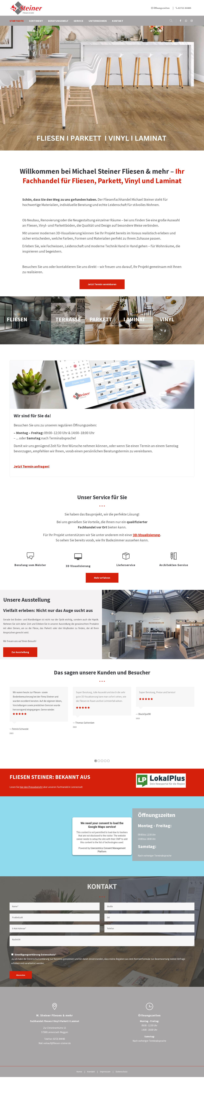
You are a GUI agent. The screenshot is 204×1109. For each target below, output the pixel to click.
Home (79, 1071)
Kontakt (91, 1071)
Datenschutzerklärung (38, 958)
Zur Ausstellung (20, 652)
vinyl (178, 320)
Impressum (105, 1071)
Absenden (20, 975)
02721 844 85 (59, 1038)
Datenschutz (121, 1071)
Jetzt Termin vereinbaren (102, 284)
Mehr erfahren (102, 577)
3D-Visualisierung (146, 535)
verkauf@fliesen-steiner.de (57, 1043)
